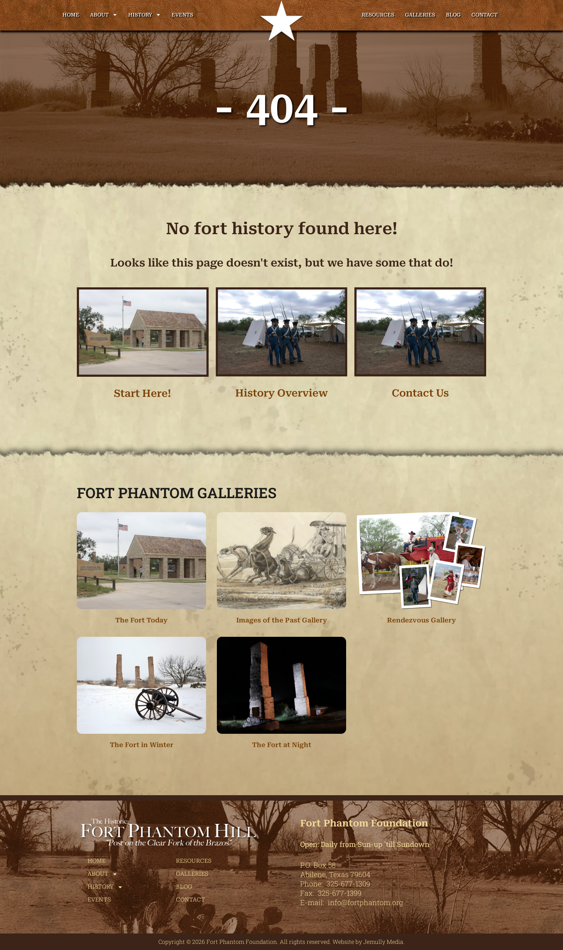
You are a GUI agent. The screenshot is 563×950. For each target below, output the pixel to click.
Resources (378, 15)
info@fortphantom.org (365, 902)
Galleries (420, 15)
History (144, 15)
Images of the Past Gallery (281, 620)
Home (70, 15)
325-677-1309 (348, 883)
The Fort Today (141, 620)
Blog (453, 15)
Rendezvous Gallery (421, 620)
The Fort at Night (281, 745)
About (103, 15)
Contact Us (420, 393)
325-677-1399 (340, 893)
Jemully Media (383, 941)
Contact (484, 15)
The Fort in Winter (141, 745)
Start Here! (142, 393)
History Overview (281, 393)
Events (182, 15)
